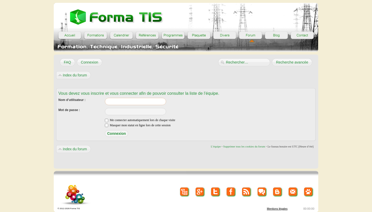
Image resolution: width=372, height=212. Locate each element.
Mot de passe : (69, 110)
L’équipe (216, 146)
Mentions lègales (277, 208)
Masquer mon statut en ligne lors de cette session (138, 125)
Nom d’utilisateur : (72, 100)
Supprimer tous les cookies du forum (244, 146)
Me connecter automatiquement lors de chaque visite (140, 120)
